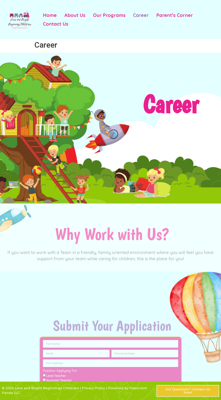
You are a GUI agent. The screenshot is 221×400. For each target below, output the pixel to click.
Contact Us (55, 24)
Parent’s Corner (174, 15)
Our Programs (109, 15)
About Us (74, 15)
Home (50, 15)
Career (141, 15)
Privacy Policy (93, 388)
